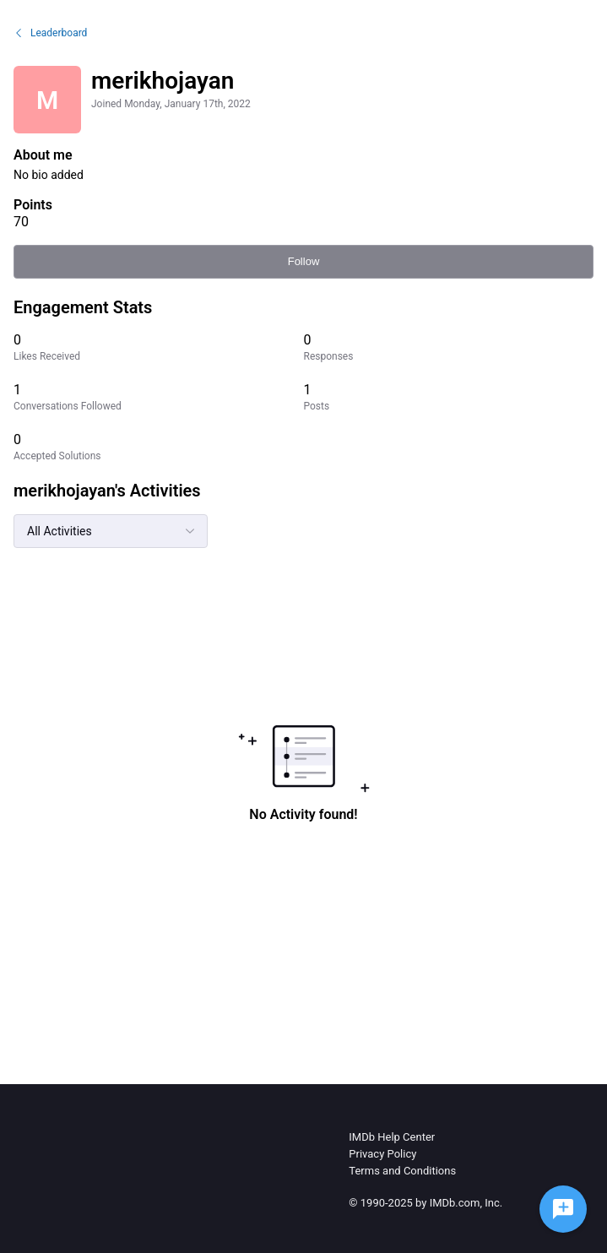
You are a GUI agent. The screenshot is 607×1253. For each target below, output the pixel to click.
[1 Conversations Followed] (159, 397)
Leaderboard (50, 33)
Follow (304, 261)
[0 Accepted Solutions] (159, 447)
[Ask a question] (563, 1209)
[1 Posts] (449, 397)
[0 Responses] (449, 347)
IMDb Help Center (392, 1137)
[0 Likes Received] (159, 347)
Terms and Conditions (402, 1170)
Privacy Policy (382, 1153)
